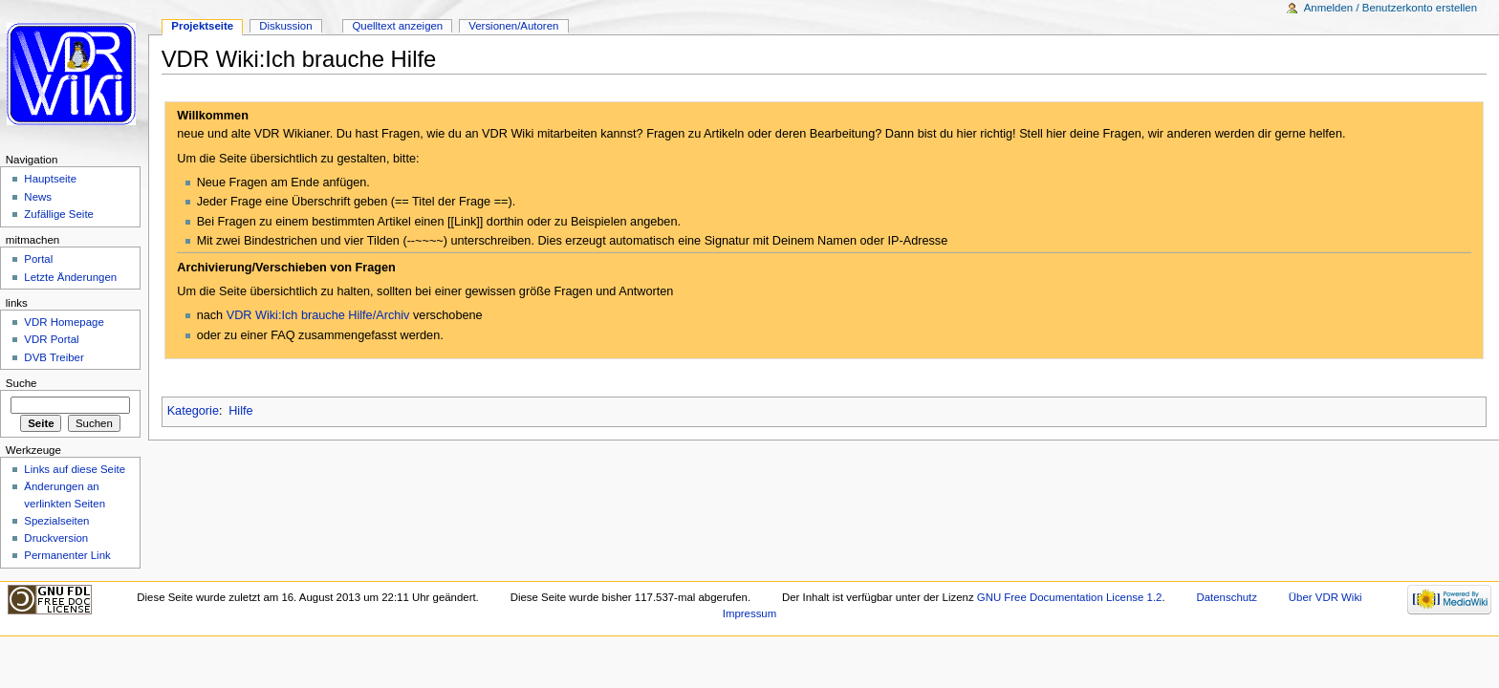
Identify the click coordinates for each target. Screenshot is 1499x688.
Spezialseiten (56, 521)
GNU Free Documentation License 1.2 (1069, 597)
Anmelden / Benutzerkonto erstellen (1390, 7)
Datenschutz (1226, 597)
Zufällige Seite (59, 214)
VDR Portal (51, 339)
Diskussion (285, 26)
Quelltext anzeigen (397, 26)
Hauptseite (50, 178)
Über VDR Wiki (1325, 597)
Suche (21, 383)
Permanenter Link (67, 555)
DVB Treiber (53, 357)
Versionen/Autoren (513, 26)
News (38, 197)
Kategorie (193, 411)
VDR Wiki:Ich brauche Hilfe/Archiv (318, 315)
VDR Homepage (63, 322)
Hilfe (240, 411)
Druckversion (56, 538)
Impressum (750, 613)
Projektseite (202, 26)
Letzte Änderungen (70, 277)
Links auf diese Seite (74, 469)
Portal (38, 259)
